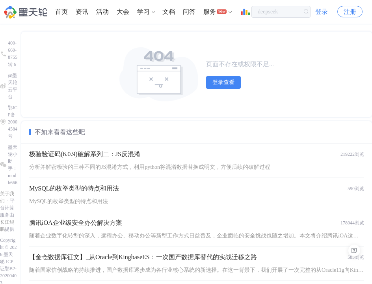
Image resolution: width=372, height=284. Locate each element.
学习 (143, 11)
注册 (350, 11)
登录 (321, 11)
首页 (61, 11)
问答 (189, 11)
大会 (123, 11)
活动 (102, 11)
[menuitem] (61, 12)
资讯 (82, 11)
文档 (168, 11)
